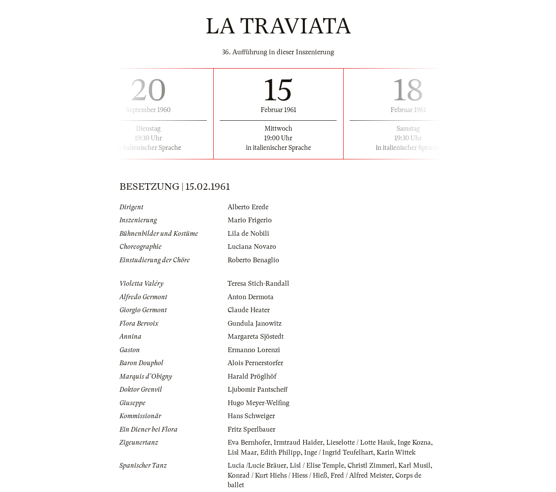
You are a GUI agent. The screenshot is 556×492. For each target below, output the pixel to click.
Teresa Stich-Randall (258, 283)
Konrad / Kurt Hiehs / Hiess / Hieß (277, 475)
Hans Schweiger (251, 416)
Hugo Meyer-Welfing (258, 403)
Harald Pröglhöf (252, 376)
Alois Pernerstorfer (255, 363)
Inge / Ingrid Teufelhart (338, 452)
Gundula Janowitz (254, 323)
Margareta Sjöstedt (256, 336)
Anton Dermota (251, 297)
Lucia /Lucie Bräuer (257, 465)
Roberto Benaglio (253, 260)
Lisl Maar (242, 452)
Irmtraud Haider (298, 442)
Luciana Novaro (252, 247)
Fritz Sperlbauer (251, 429)
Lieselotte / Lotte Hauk (360, 442)
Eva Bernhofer (249, 442)
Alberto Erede (248, 207)
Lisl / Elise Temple (317, 465)
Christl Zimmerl (371, 465)
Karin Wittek (396, 452)
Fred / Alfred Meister (361, 475)
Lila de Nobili (248, 234)
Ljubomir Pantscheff (258, 389)
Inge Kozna (414, 442)
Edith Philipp (280, 452)
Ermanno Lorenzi (254, 350)
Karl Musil (414, 465)
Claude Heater (249, 310)
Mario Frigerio (250, 220)
